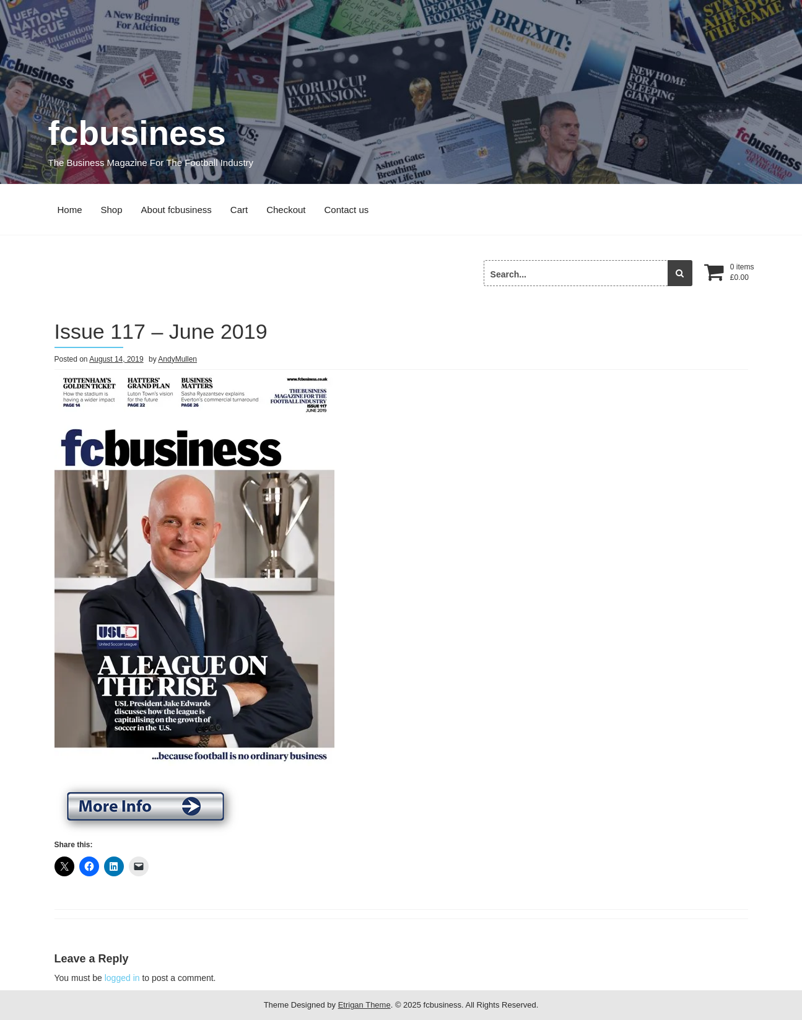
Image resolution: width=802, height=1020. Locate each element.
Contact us (347, 209)
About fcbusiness (176, 209)
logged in (122, 978)
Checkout (285, 209)
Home (70, 209)
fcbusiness (137, 133)
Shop (112, 209)
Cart (239, 209)
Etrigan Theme (364, 1004)
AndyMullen (177, 359)
